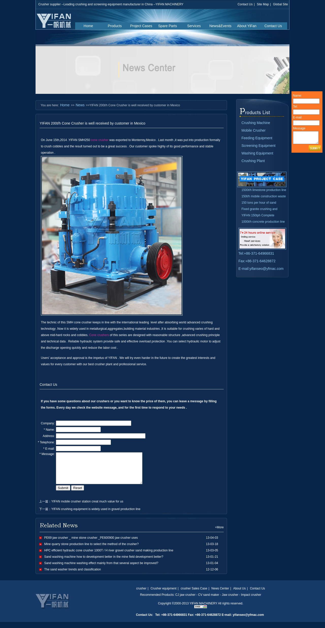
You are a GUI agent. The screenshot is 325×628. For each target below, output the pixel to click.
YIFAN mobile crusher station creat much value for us (87, 507)
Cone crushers (99, 335)
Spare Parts (167, 26)
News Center (220, 594)
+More (219, 533)
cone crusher (99, 140)
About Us (239, 594)
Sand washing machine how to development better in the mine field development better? (103, 563)
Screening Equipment (258, 146)
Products (115, 26)
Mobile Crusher (253, 130)
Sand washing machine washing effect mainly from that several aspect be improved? (101, 569)
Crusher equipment (163, 594)
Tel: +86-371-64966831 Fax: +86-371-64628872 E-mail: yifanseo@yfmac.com (209, 621)
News (80, 105)
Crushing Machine (255, 123)
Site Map (263, 4)
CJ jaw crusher (185, 601)
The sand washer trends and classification (72, 575)
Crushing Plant (253, 161)
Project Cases (141, 26)
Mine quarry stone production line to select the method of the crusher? (91, 550)
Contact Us (245, 4)
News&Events (220, 26)
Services (194, 26)
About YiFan (246, 26)
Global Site (280, 4)
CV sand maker (208, 601)
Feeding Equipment (256, 138)
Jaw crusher (230, 601)
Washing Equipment (257, 153)
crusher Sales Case (194, 594)
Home (88, 26)
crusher (141, 594)
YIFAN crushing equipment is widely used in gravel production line (95, 515)
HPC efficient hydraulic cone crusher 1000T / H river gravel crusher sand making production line (108, 556)
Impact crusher (251, 601)
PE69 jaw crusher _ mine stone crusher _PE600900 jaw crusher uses (91, 544)
